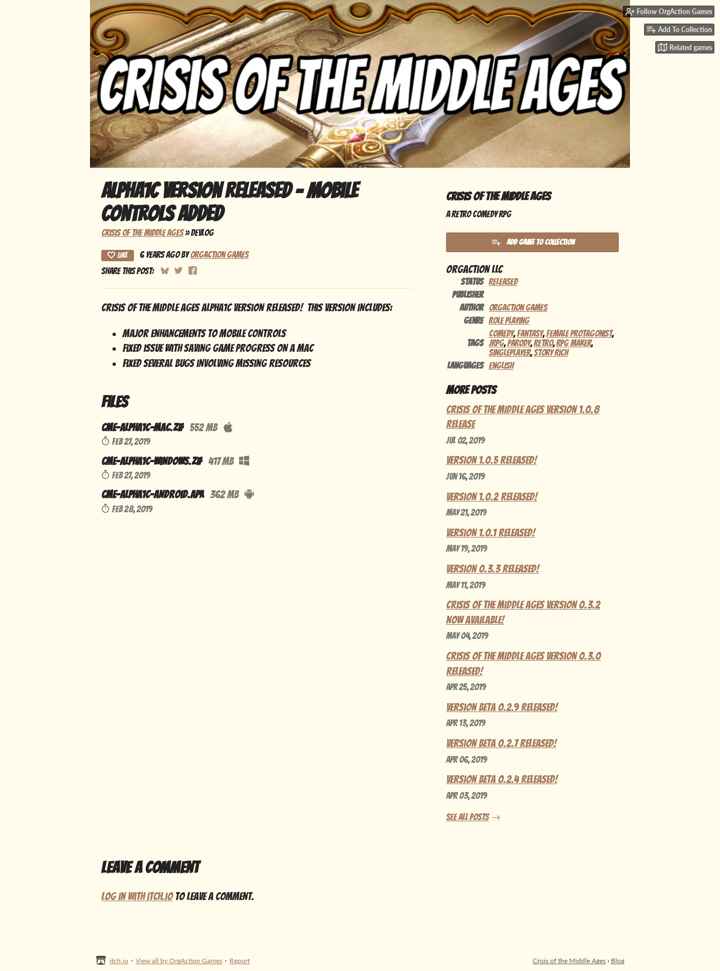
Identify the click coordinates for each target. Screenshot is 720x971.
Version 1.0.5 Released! (491, 460)
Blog (617, 960)
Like (117, 255)
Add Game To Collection (532, 242)
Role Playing (509, 320)
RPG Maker (573, 343)
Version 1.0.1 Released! (490, 532)
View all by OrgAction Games (179, 960)
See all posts (467, 817)
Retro (543, 343)
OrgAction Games (219, 254)
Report (240, 960)
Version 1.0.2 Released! (491, 496)
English (501, 365)
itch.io (119, 960)
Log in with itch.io (137, 896)
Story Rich (551, 352)
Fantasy (530, 333)
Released (503, 282)
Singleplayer (509, 352)
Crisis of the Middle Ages (142, 233)
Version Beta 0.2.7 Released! (501, 743)
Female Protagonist (579, 333)
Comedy (501, 333)
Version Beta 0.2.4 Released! (501, 779)
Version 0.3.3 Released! (492, 568)
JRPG (496, 343)
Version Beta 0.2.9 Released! (501, 707)
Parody (518, 343)
